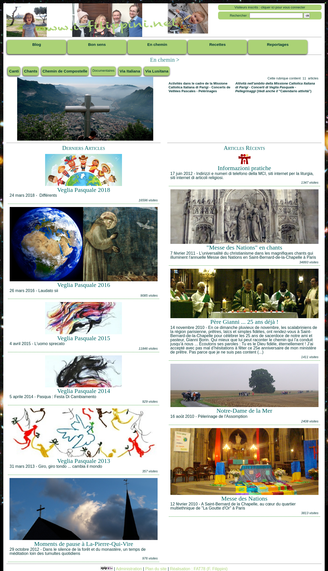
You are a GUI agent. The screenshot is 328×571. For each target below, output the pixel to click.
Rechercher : (239, 15)
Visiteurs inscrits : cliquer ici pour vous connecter (269, 7)
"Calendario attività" (294, 91)
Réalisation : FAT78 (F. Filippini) (199, 569)
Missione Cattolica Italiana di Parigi (198, 85)
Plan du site (156, 569)
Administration (129, 569)
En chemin (162, 60)
